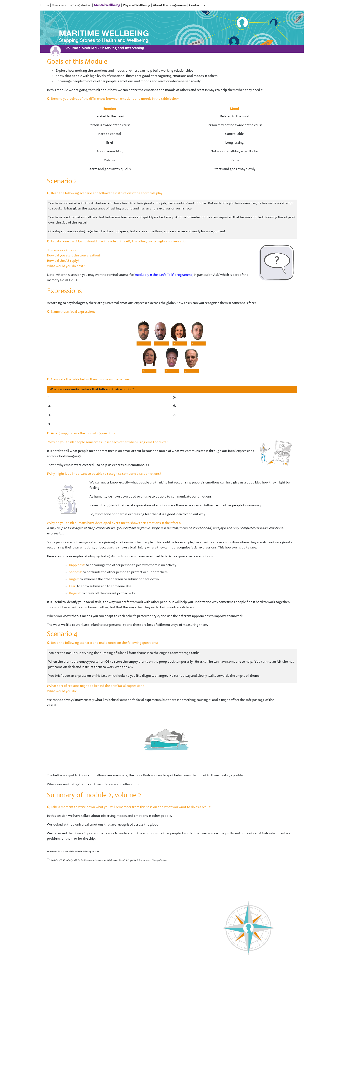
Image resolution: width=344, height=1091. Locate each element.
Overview (59, 5)
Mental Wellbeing (107, 5)
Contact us (197, 5)
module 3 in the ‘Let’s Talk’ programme (163, 275)
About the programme (169, 5)
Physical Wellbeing (136, 5)
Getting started (79, 5)
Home (44, 5)
